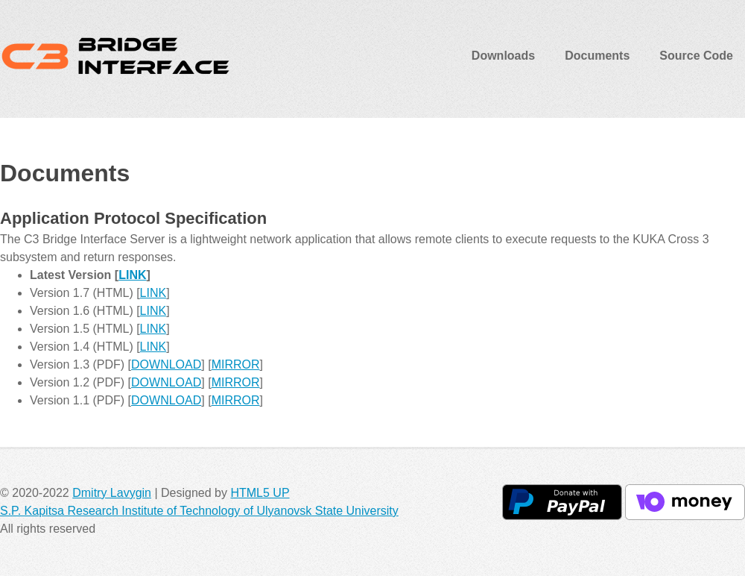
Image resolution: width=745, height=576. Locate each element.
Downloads (503, 55)
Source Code (696, 55)
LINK (132, 275)
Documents (597, 55)
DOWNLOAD (166, 364)
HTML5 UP (259, 492)
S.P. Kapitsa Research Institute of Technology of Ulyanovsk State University (199, 510)
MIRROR (236, 364)
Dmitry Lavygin (111, 492)
